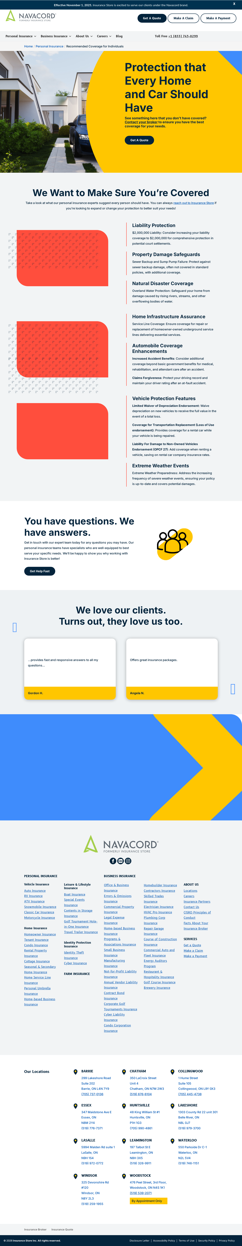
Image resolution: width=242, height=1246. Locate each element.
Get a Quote (192, 945)
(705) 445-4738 (190, 1094)
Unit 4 (134, 1083)
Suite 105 (184, 1083)
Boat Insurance (74, 894)
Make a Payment (195, 956)
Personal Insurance (21, 36)
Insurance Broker (35, 1229)
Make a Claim (193, 950)
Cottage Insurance (37, 961)
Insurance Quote (62, 1229)
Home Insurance (35, 928)
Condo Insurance (36, 945)
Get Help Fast (40, 571)
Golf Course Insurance (159, 982)
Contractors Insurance (159, 891)
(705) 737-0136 (92, 1094)
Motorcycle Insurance (39, 918)
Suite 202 (88, 1083)
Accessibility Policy (164, 1240)
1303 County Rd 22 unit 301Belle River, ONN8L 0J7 (198, 1117)
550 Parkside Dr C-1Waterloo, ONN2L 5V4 (192, 1152)
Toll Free (176, 36)
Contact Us (191, 907)
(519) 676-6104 (141, 1094)
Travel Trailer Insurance (81, 932)
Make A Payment (218, 18)
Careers (104, 36)
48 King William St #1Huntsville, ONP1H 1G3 (145, 1117)
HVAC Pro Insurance (158, 912)
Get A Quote (152, 18)
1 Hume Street (188, 1078)
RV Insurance (33, 896)
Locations (190, 891)
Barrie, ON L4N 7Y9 (95, 1089)
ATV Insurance (34, 901)
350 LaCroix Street (143, 1078)
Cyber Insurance (75, 963)
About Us (84, 36)
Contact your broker (141, 122)
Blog (119, 36)
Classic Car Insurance (39, 912)
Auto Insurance (35, 891)
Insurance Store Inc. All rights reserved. (37, 1240)
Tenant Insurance (36, 940)
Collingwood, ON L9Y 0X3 (196, 1089)
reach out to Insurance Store (193, 203)
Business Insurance (56, 36)
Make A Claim (183, 18)
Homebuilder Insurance (160, 885)
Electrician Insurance (159, 907)
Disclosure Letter (139, 1240)
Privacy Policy (227, 1240)
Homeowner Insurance (40, 934)
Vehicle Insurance (36, 884)
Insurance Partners (197, 901)
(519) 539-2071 (141, 1193)
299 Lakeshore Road (96, 1078)
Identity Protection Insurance (77, 944)
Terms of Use (186, 1240)
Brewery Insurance (157, 988)
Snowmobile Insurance (40, 907)
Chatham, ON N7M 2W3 (147, 1089)
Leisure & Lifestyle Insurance (77, 886)
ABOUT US (191, 884)
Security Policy (206, 1240)
